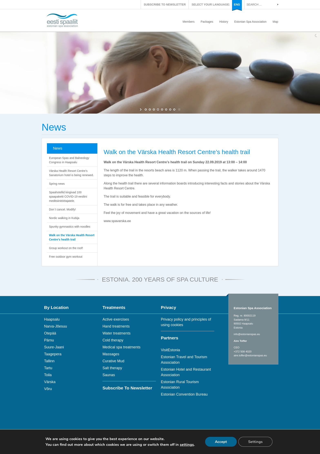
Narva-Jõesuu (55, 326)
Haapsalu (52, 319)
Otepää (50, 333)
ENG (237, 4)
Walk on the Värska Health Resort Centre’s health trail (71, 237)
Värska (50, 382)
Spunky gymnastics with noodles (69, 226)
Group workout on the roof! (66, 248)
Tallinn (49, 361)
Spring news (57, 183)
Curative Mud (113, 361)
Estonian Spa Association (250, 21)
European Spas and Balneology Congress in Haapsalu (69, 160)
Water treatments (116, 333)
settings (187, 444)
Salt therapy (112, 368)
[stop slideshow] (178, 109)
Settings (255, 441)
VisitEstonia (170, 350)
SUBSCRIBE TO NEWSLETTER (165, 4)
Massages (110, 354)
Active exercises (115, 319)
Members (188, 21)
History (223, 21)
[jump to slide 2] (150, 109)
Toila (48, 375)
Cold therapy (112, 340)
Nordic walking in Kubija (64, 218)
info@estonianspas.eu (247, 334)
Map (275, 21)
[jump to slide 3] (154, 109)
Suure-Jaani (54, 347)
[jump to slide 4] (158, 109)
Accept (221, 441)
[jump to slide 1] (146, 109)
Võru (48, 389)
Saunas (108, 375)
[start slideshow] (141, 109)
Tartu (48, 368)
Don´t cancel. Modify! (62, 209)
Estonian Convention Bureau (184, 394)
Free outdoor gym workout (65, 256)
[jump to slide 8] (174, 109)
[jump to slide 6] (166, 109)
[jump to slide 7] (170, 109)
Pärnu (49, 340)
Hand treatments (116, 326)
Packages (207, 21)
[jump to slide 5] (162, 109)
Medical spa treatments (121, 347)
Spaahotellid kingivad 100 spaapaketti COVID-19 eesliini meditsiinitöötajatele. (68, 196)
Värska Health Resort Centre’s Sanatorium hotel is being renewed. (71, 173)
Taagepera (52, 354)
